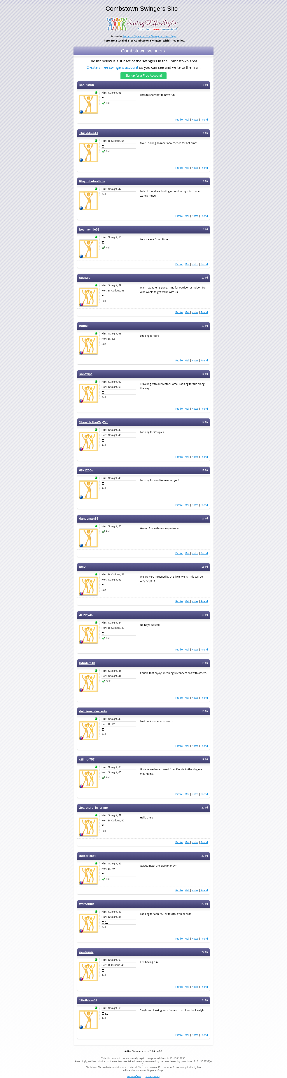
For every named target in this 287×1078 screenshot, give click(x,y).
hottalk (84, 326)
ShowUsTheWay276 (93, 422)
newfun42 (86, 952)
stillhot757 (86, 759)
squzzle (84, 277)
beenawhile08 (89, 229)
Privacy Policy (153, 1076)
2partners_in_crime (93, 807)
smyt (82, 567)
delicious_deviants (93, 711)
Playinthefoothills (92, 181)
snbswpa (85, 374)
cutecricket (87, 856)
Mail (187, 119)
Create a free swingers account (112, 67)
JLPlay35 (86, 615)
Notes (195, 119)
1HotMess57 (88, 1000)
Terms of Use (134, 1076)
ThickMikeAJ (88, 133)
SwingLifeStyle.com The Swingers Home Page (149, 36)
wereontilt (86, 904)
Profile (179, 119)
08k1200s (86, 470)
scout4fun (86, 85)
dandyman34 (88, 518)
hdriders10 (87, 663)
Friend (204, 119)
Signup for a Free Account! (143, 75)
